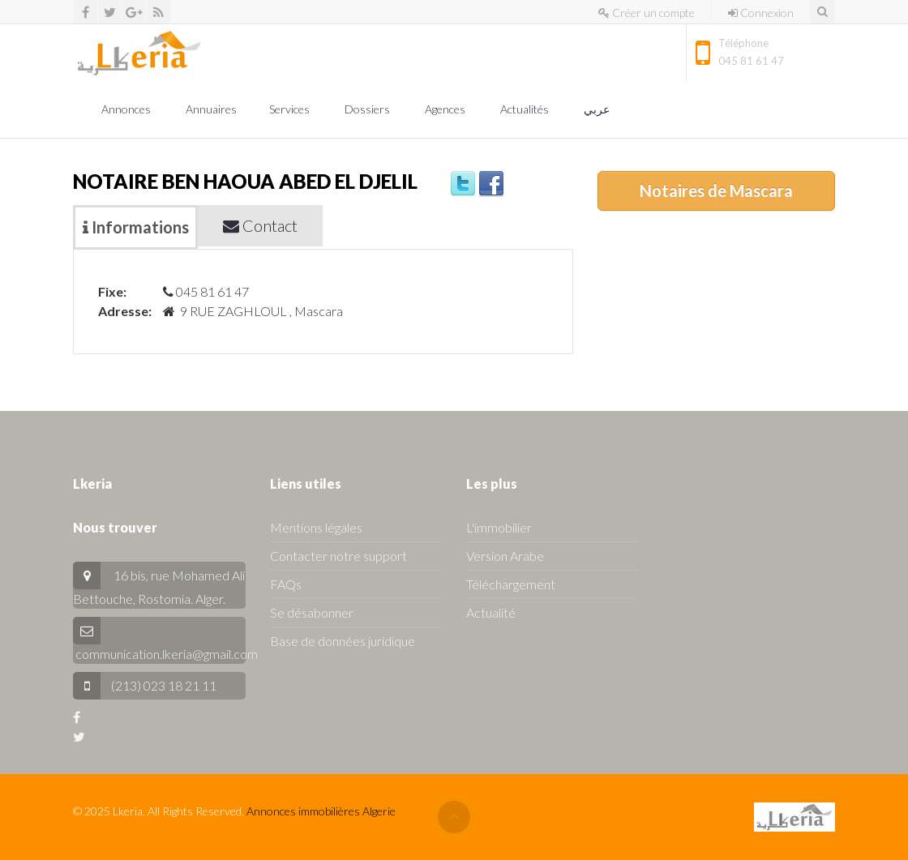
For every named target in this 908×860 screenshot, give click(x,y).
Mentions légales (316, 527)
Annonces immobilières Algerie (321, 811)
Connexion (761, 12)
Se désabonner (311, 612)
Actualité (491, 612)
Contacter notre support (338, 555)
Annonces (127, 109)
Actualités (525, 109)
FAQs (286, 584)
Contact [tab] (260, 225)
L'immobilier (499, 527)
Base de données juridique (342, 640)
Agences (446, 109)
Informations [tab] (136, 227)
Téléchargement (510, 584)
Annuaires (211, 109)
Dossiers (368, 109)
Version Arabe (505, 555)
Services (290, 109)
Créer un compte (646, 12)
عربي (598, 109)
